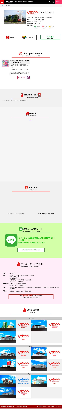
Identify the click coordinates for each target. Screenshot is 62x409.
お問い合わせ (3, 406)
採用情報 (58, 1)
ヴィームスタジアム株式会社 (21, 406)
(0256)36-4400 (27, 296)
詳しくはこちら (21, 77)
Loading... (31, 119)
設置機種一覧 (11, 37)
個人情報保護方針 (10, 406)
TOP (2, 5)
